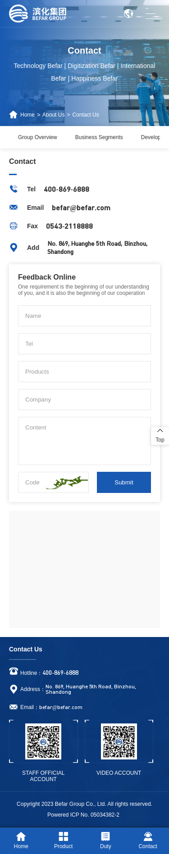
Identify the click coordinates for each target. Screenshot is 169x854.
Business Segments (99, 137)
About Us (53, 115)
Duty (105, 840)
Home (27, 115)
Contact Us (85, 115)
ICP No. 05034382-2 (94, 815)
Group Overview (37, 137)
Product (63, 840)
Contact (147, 840)
